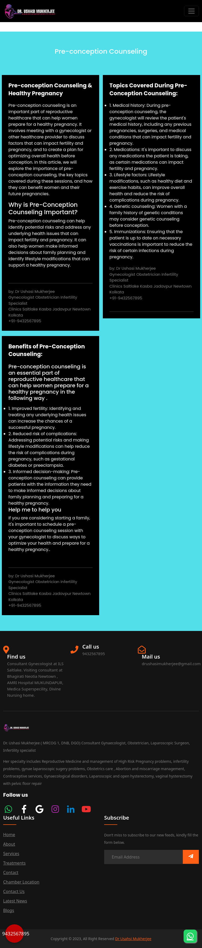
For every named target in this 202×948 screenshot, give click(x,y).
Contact (10, 872)
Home (9, 834)
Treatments (14, 863)
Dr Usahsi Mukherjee (133, 938)
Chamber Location (21, 882)
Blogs (8, 910)
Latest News (15, 901)
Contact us (13, 891)
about (9, 844)
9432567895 (14, 933)
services (11, 853)
